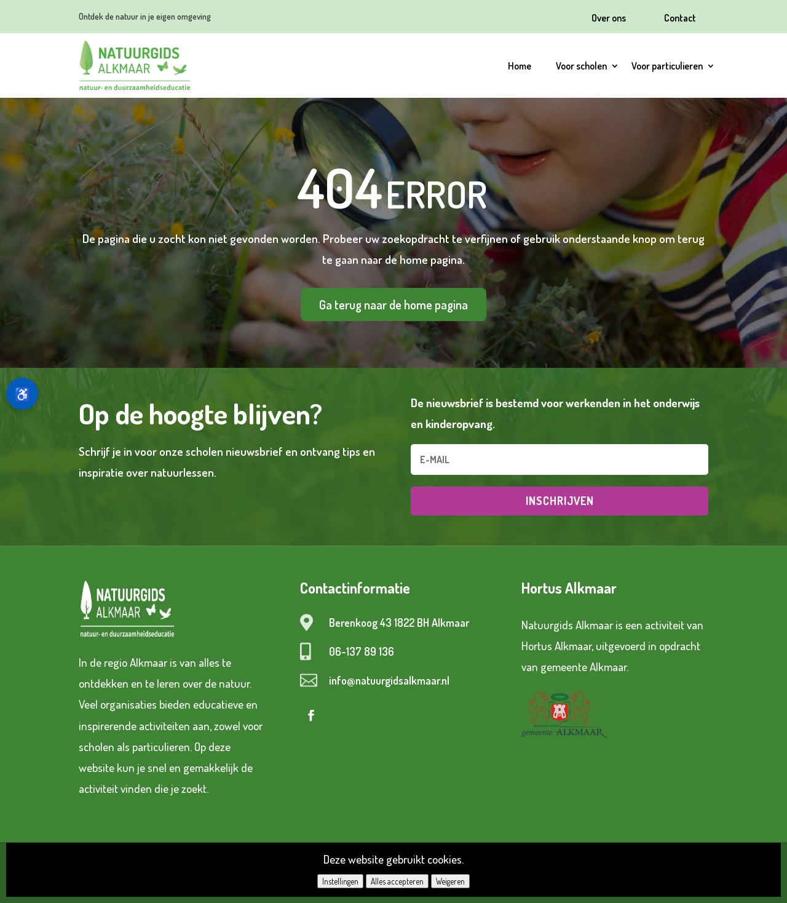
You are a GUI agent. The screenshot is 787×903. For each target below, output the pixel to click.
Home (519, 66)
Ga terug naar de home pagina (393, 304)
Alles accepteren (397, 881)
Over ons (608, 18)
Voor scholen (581, 66)
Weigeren (450, 881)
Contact (680, 18)
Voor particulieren (667, 66)
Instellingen (340, 881)
